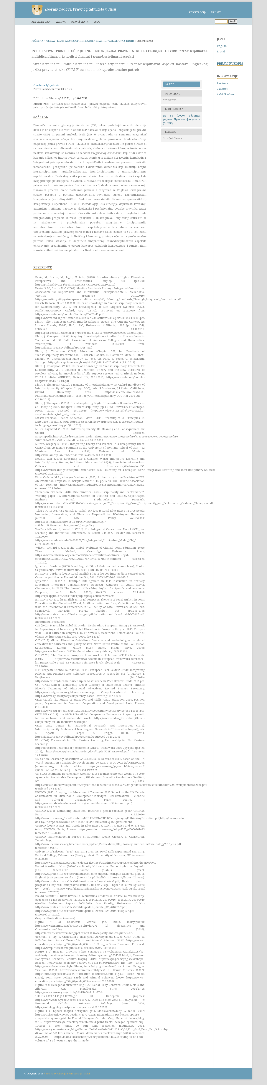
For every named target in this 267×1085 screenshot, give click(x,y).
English (222, 46)
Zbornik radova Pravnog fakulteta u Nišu (80, 9)
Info (97, 21)
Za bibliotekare (226, 94)
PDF (171, 84)
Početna (37, 40)
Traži (233, 21)
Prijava (216, 12)
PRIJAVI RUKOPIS (230, 64)
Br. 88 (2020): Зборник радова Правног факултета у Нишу (95, 40)
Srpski (221, 51)
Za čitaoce (222, 83)
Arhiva (60, 21)
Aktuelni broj (41, 21)
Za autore (222, 88)
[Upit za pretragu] (221, 21)
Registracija (198, 12)
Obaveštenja (79, 21)
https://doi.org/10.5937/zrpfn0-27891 (64, 98)
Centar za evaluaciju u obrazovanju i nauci (67, 1073)
